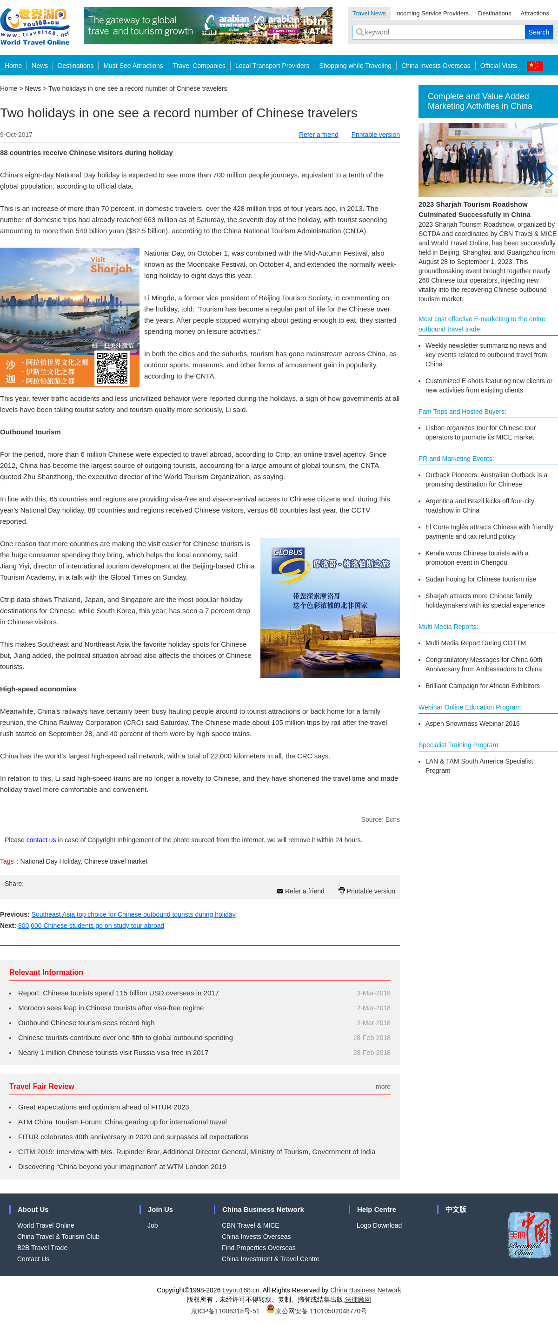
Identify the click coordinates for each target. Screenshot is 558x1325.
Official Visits (499, 65)
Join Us (160, 1209)
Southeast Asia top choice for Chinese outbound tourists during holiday (134, 914)
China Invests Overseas (436, 65)
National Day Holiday (50, 861)
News (40, 65)
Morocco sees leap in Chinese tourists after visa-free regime (111, 1008)
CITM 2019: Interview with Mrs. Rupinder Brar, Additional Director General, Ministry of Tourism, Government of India (196, 1152)
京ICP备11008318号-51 (225, 1311)
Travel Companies (199, 65)
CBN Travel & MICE (250, 1225)
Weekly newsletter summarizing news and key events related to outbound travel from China (486, 355)
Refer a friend (319, 134)
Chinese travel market (115, 861)
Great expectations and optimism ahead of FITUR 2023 (103, 1107)
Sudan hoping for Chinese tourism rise (480, 579)
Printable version (376, 134)
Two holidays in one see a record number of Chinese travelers (137, 88)
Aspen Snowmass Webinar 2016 (472, 723)
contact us (41, 840)
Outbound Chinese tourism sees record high (86, 1023)
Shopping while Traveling (355, 65)
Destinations (495, 13)
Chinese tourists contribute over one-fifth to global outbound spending (125, 1037)
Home (13, 65)
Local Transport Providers (272, 65)
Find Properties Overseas (259, 1247)
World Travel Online (45, 1225)
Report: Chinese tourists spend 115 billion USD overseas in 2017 (118, 993)
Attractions (535, 13)
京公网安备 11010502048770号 (316, 1311)
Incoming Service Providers (432, 13)
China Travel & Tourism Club (58, 1236)
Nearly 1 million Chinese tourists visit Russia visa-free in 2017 (113, 1052)
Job (152, 1225)
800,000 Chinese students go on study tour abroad (91, 925)
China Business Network (263, 1209)
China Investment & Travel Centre (270, 1259)
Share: (14, 883)
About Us (33, 1209)
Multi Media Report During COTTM (475, 643)
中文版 (455, 1209)
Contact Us (33, 1259)
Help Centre (376, 1209)
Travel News (369, 13)
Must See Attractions (133, 65)
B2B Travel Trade (42, 1247)
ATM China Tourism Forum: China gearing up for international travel (122, 1122)
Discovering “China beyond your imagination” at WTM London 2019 (122, 1166)
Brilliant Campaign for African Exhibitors (482, 686)
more (383, 1086)
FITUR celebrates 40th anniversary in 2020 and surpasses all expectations (133, 1137)
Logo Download (379, 1225)
